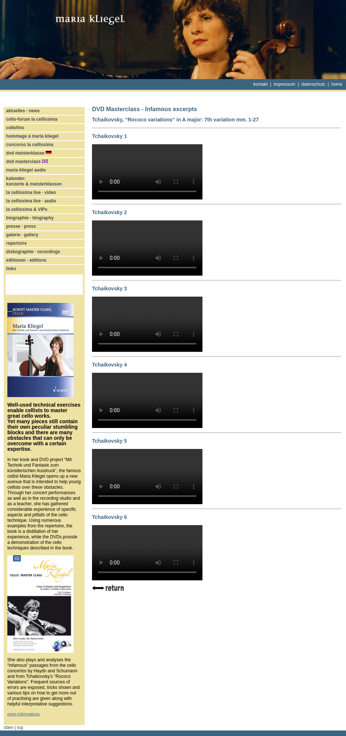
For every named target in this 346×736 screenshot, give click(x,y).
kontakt (261, 84)
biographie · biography (30, 217)
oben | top (13, 727)
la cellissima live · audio (31, 201)
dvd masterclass (27, 161)
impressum (285, 84)
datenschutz (313, 84)
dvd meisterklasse (29, 153)
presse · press (21, 226)
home (336, 84)
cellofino (15, 127)
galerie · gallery (22, 234)
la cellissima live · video (31, 192)
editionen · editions (26, 260)
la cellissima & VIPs (26, 209)
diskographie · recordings (33, 251)
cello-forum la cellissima (31, 119)
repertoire (16, 243)
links (11, 268)
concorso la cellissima (29, 144)
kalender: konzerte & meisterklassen (34, 181)
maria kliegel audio (26, 170)
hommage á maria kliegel (32, 136)
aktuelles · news (23, 110)
